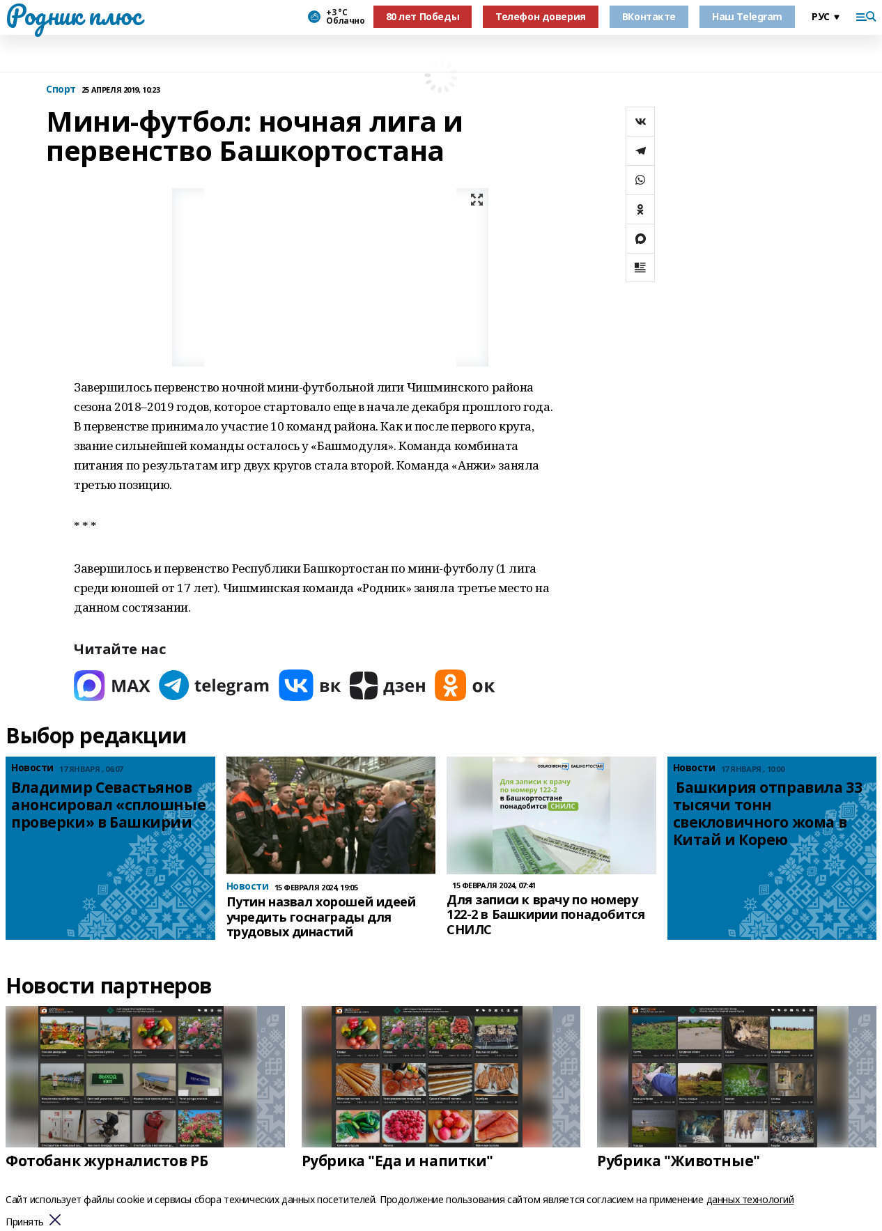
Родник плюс (73, 14)
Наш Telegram (747, 16)
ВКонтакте (649, 16)
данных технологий (750, 1199)
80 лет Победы (423, 16)
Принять (25, 1222)
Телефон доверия (540, 16)
